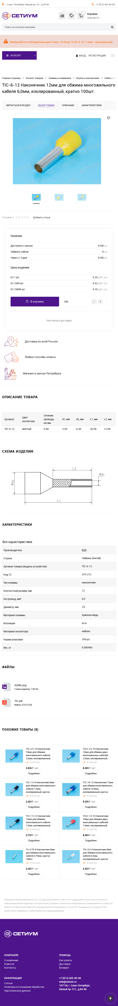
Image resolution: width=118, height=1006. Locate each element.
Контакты (10, 967)
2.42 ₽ (32, 801)
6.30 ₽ (89, 768)
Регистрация (97, 55)
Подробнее (34, 773)
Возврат (64, 967)
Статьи (8, 983)
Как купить (65, 960)
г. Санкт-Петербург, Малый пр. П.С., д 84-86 (27, 4)
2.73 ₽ (32, 835)
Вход (82, 55)
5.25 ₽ (89, 801)
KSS (84, 550)
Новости (9, 964)
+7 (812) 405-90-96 (105, 4)
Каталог (13, 55)
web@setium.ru (68, 981)
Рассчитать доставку (59, 320)
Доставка (65, 964)
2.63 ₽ (32, 768)
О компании (11, 960)
